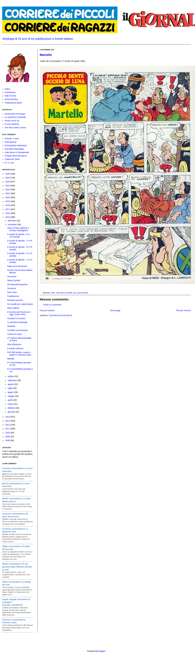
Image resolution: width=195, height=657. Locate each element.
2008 (7, 440)
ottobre (11, 376)
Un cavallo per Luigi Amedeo (20, 304)
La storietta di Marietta (17, 322)
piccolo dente (82, 293)
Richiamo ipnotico (15, 300)
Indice (7, 89)
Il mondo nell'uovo (15, 348)
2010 (7, 432)
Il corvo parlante (12, 124)
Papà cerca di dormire (17, 266)
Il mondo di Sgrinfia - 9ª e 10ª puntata (18, 235)
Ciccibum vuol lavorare (17, 330)
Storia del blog (11, 99)
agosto (11, 384)
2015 (7, 217)
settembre (12, 380)
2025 (7, 178)
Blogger (101, 651)
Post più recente (47, 310)
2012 (7, 425)
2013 (7, 421)
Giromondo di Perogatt (15, 114)
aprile (10, 400)
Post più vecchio (183, 310)
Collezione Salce (12, 159)
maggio (11, 396)
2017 (7, 209)
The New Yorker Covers (15, 127)
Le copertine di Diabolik (15, 117)
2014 (7, 417)
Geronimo (11, 288)
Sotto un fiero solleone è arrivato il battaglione (18, 229)
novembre (12, 224)
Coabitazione (13, 296)
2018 (7, 205)
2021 (7, 193)
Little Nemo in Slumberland (17, 152)
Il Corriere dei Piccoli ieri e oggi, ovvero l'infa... (19, 313)
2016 (7, 213)
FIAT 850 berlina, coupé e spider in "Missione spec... (20, 353)
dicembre (12, 220)
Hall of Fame (10, 96)
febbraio (11, 408)
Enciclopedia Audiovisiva (16, 145)
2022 (7, 189)
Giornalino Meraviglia (14, 149)
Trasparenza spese (13, 103)
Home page (115, 310)
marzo (11, 404)
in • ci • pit (9, 163)
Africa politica (13, 308)
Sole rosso (12, 292)
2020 (7, 197)
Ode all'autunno (14, 344)
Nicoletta (11, 326)
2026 (7, 174)
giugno (11, 392)
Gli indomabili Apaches (17, 284)
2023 (7, 185)
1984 (53, 293)
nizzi (74, 293)
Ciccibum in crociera (16, 318)
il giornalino (60, 293)
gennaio (11, 412)
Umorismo (11, 276)
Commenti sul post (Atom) (60, 315)
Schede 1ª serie (12, 138)
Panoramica (10, 92)
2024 (7, 181)
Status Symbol (13, 280)
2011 (7, 428)
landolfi (69, 293)
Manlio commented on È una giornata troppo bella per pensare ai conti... (17, 567)
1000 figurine (10, 142)
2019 (7, 201)
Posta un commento (52, 305)
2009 (7, 436)
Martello (46, 55)
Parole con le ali (12, 120)
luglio (10, 388)
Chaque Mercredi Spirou (16, 156)
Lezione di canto (14, 334)
